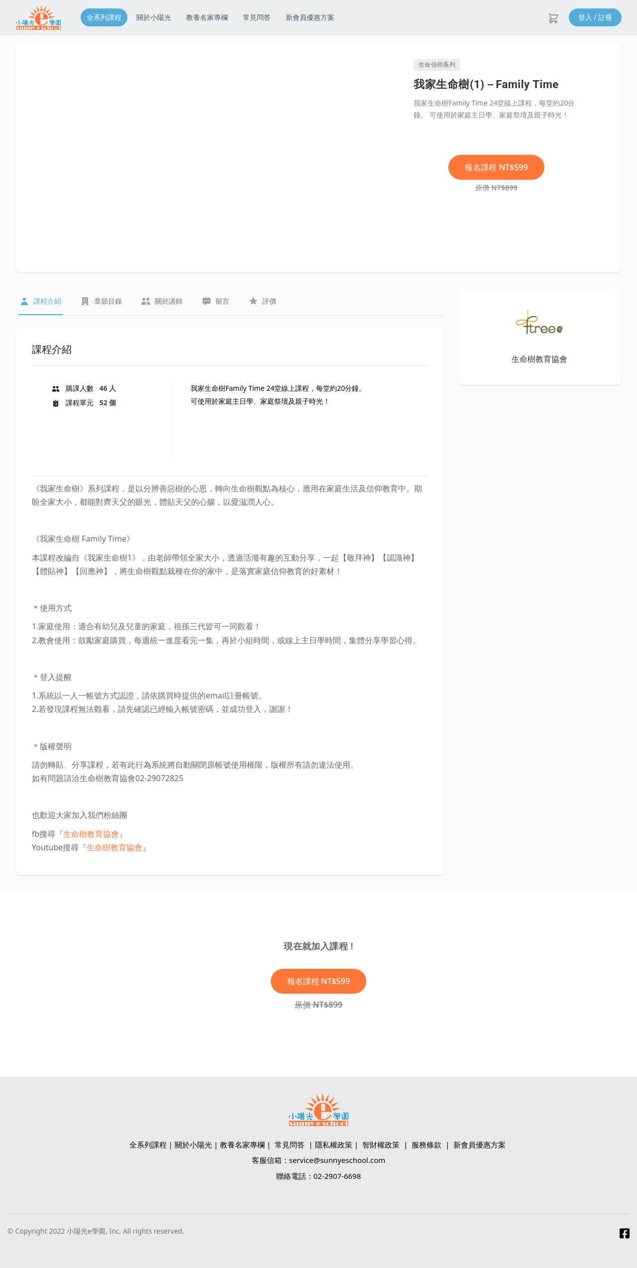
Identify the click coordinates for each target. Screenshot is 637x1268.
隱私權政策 (333, 1145)
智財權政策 (381, 1145)
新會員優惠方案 (310, 17)
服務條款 (426, 1145)
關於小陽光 (153, 17)
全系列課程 (104, 17)
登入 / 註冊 (595, 17)
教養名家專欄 (207, 17)
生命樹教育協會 (91, 833)
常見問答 (257, 17)
